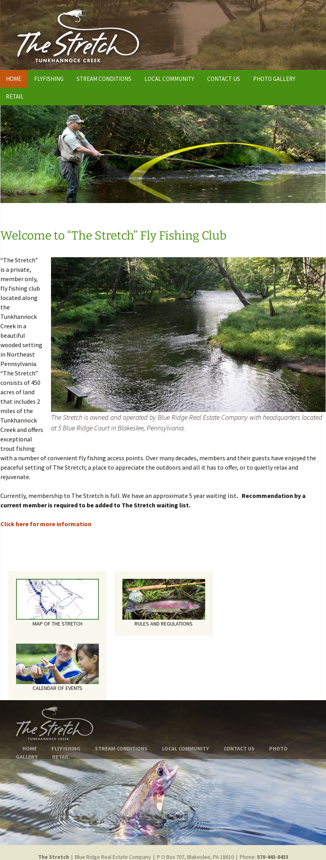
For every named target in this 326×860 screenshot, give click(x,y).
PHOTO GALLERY (274, 78)
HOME (13, 78)
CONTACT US (223, 78)
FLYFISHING (49, 78)
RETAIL (15, 96)
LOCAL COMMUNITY (169, 78)
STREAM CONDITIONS (103, 78)
